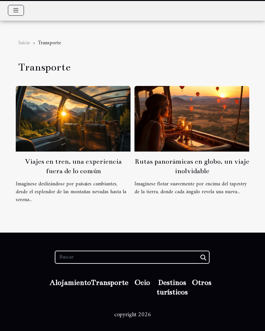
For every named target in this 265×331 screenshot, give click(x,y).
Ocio (142, 282)
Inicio (24, 43)
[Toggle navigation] (16, 10)
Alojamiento (70, 282)
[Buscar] (132, 257)
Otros (201, 282)
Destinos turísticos (172, 287)
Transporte (109, 282)
